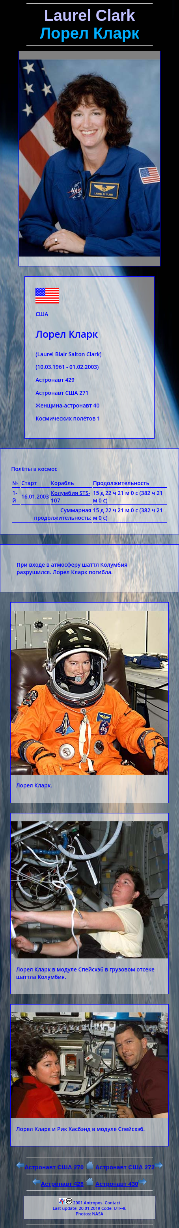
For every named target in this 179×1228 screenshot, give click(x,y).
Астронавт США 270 (50, 1167)
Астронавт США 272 (129, 1167)
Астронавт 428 (58, 1183)
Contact (112, 1203)
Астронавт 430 (121, 1183)
